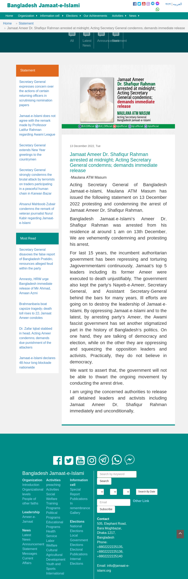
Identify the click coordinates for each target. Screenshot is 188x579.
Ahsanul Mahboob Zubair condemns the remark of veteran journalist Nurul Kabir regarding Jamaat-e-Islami (37, 213)
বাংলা (168, 4)
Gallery (75, 513)
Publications (78, 499)
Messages (29, 554)
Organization (26, 16)
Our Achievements (95, 16)
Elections (72, 16)
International (55, 574)
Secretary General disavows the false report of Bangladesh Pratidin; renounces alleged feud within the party (37, 259)
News (132, 16)
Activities (117, 16)
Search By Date (146, 491)
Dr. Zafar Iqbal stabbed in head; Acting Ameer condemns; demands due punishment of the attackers (35, 338)
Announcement (33, 544)
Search (104, 481)
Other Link (141, 501)
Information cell (50, 16)
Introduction (30, 485)
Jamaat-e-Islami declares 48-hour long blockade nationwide (37, 363)
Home (9, 16)
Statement (26, 24)
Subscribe (106, 509)
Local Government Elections (79, 540)
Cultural (51, 550)
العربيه (177, 4)
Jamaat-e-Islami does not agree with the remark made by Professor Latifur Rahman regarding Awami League (37, 125)
